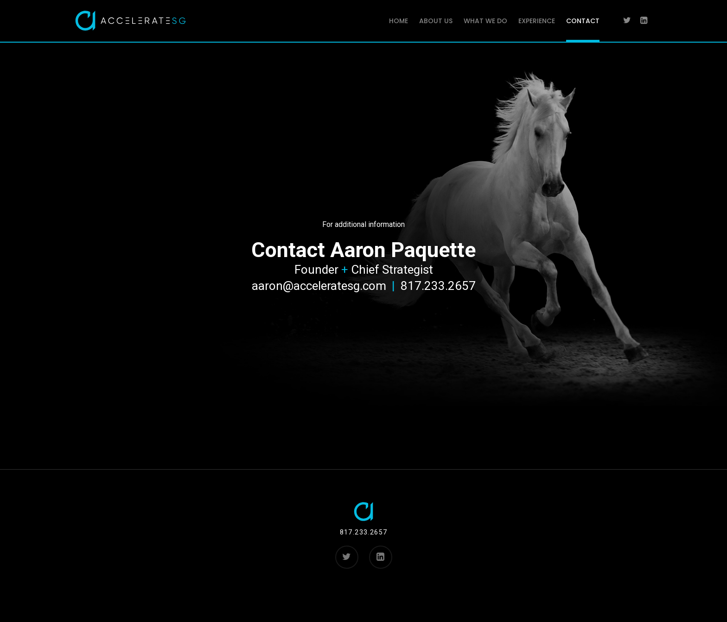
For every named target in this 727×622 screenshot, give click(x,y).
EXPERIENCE (536, 21)
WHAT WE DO (485, 21)
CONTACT (582, 21)
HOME (398, 21)
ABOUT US (436, 21)
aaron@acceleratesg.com (319, 286)
